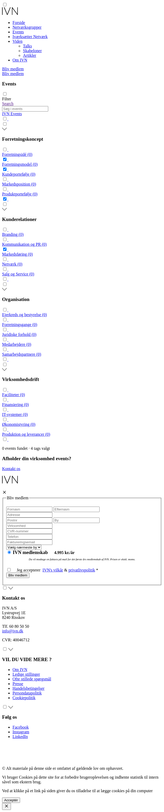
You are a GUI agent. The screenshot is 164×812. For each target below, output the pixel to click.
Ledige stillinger (26, 674)
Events (18, 32)
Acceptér (11, 800)
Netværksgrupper (27, 27)
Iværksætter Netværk (30, 36)
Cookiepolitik (24, 698)
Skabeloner (32, 50)
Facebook (21, 727)
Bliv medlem (13, 69)
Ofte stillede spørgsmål (32, 679)
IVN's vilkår (52, 570)
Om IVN (20, 60)
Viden (17, 41)
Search (8, 103)
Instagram (21, 732)
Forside (19, 22)
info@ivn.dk (12, 631)
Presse (18, 683)
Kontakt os (11, 468)
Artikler (29, 55)
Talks (27, 46)
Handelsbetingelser (29, 688)
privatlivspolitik (81, 570)
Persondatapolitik (27, 693)
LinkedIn (20, 736)
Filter (6, 99)
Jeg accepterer (24, 570)
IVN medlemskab (31, 552)
